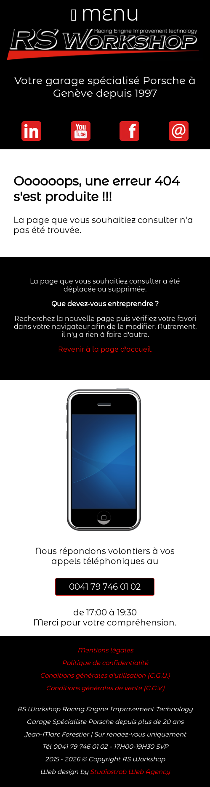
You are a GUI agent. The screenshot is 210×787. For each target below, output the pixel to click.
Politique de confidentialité (105, 663)
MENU (105, 14)
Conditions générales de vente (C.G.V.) (105, 688)
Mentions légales (105, 650)
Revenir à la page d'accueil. (105, 349)
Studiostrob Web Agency (130, 772)
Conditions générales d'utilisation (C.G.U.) (105, 675)
